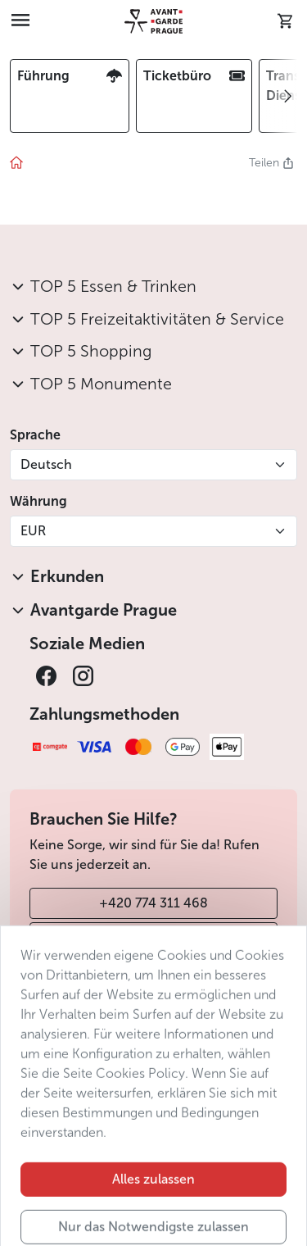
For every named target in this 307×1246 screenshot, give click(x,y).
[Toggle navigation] (20, 21)
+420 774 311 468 (153, 903)
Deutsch (46, 464)
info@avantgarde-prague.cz (153, 937)
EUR (33, 531)
